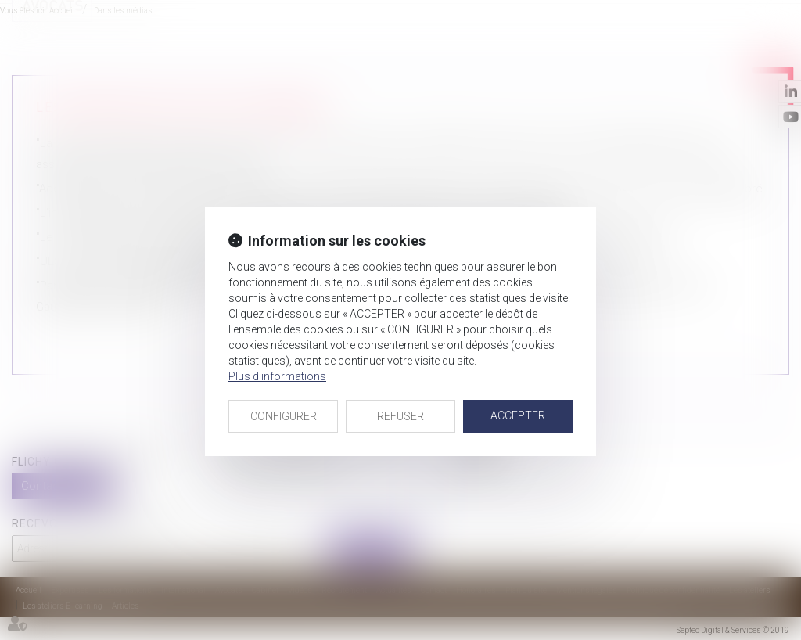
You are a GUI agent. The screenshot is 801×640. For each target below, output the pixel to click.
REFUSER (400, 416)
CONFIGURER (283, 416)
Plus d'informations (277, 376)
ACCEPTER (517, 415)
